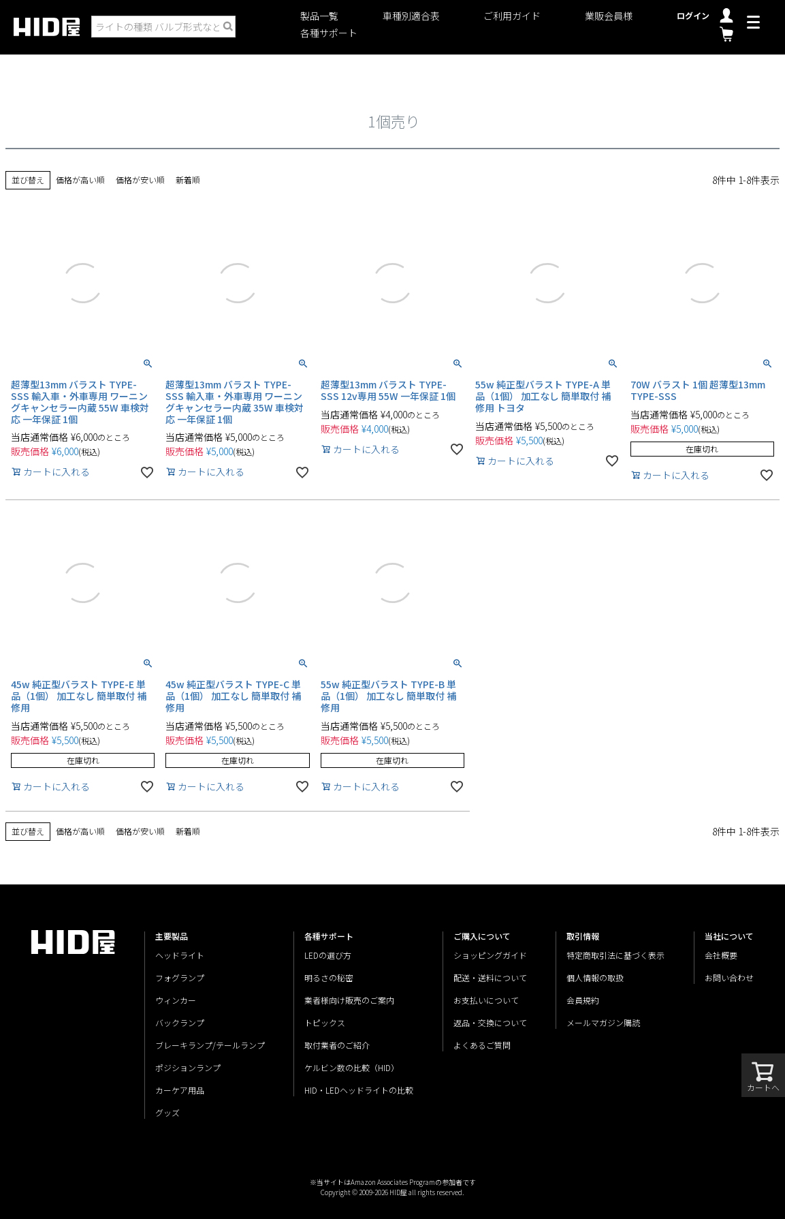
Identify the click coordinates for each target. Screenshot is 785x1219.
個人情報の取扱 (595, 977)
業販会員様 (608, 16)
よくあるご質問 (482, 1045)
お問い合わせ (729, 977)
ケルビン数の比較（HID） (351, 1067)
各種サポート (328, 33)
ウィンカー (175, 1000)
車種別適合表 (411, 16)
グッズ (167, 1112)
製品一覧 (319, 16)
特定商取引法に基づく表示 (615, 955)
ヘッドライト (179, 955)
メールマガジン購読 (603, 1022)
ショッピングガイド (490, 955)
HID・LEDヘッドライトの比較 (358, 1090)
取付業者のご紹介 (337, 1045)
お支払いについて (486, 1000)
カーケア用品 (179, 1090)
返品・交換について (490, 1022)
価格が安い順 (140, 179)
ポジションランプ (188, 1067)
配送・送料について (490, 977)
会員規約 (582, 1000)
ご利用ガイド (512, 16)
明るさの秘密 (328, 977)
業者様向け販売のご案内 (349, 1000)
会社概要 (721, 955)
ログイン (693, 15)
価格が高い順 (80, 179)
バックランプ (179, 1022)
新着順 (188, 179)
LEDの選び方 (327, 955)
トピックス (324, 1022)
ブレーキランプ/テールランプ (210, 1045)
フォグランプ (179, 977)
